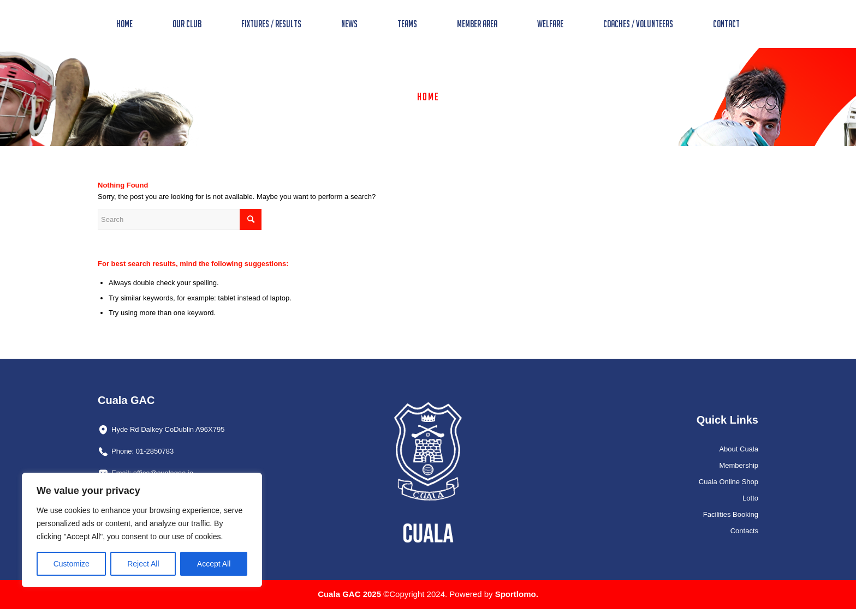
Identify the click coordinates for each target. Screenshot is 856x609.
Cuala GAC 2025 (350, 594)
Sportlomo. (516, 594)
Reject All (143, 563)
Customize (72, 563)
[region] (142, 530)
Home (428, 96)
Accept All (213, 563)
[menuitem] (124, 24)
